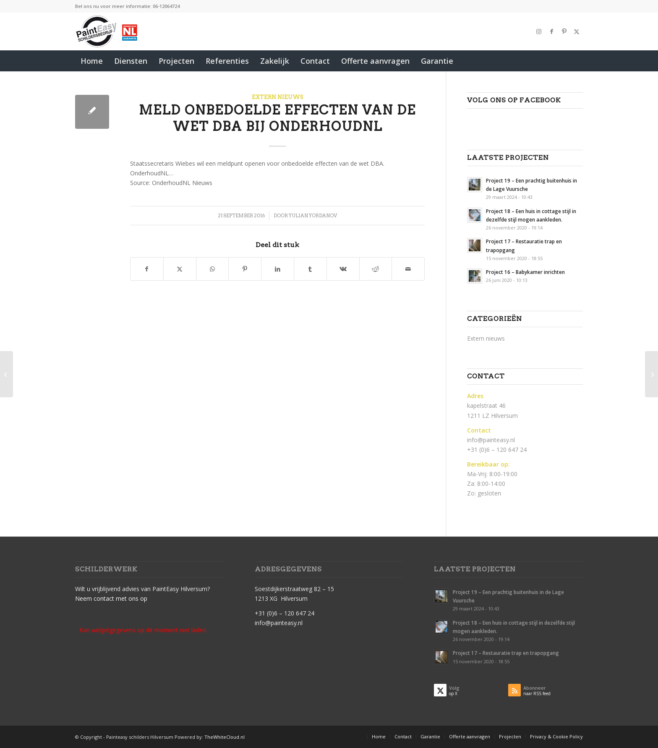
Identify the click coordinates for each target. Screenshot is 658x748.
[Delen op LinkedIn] (277, 269)
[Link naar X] (576, 31)
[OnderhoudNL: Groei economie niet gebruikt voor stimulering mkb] (6, 374)
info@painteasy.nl (491, 440)
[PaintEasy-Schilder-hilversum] (107, 31)
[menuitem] (91, 60)
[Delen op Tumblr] (310, 269)
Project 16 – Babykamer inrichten (525, 271)
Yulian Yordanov (313, 216)
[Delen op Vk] (343, 269)
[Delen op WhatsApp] (212, 269)
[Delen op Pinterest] (245, 269)
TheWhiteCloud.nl (224, 737)
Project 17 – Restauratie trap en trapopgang (506, 652)
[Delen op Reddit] (376, 269)
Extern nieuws (277, 97)
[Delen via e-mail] (408, 269)
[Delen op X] (180, 269)
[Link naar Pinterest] (564, 31)
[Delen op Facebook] (147, 269)
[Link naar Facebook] (551, 31)
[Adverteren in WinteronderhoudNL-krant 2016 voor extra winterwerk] (651, 374)
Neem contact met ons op (111, 598)
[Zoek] (577, 60)
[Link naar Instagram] (539, 31)
